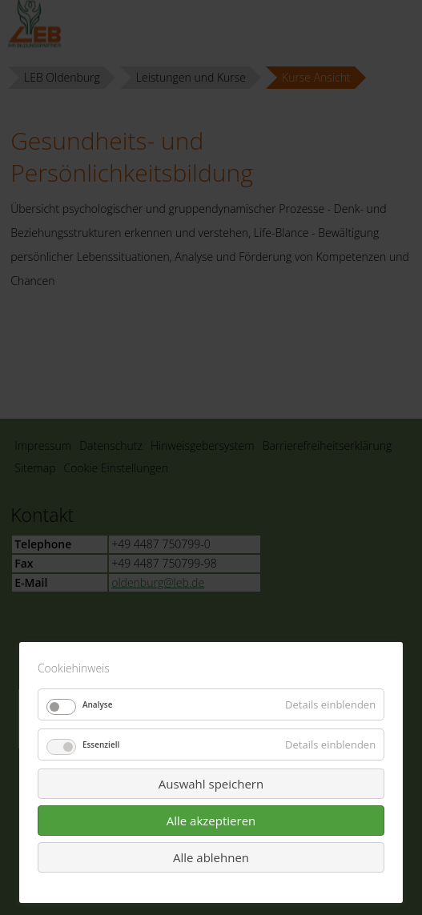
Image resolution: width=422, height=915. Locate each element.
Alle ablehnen (211, 857)
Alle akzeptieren (211, 821)
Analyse (97, 704)
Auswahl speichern (211, 784)
